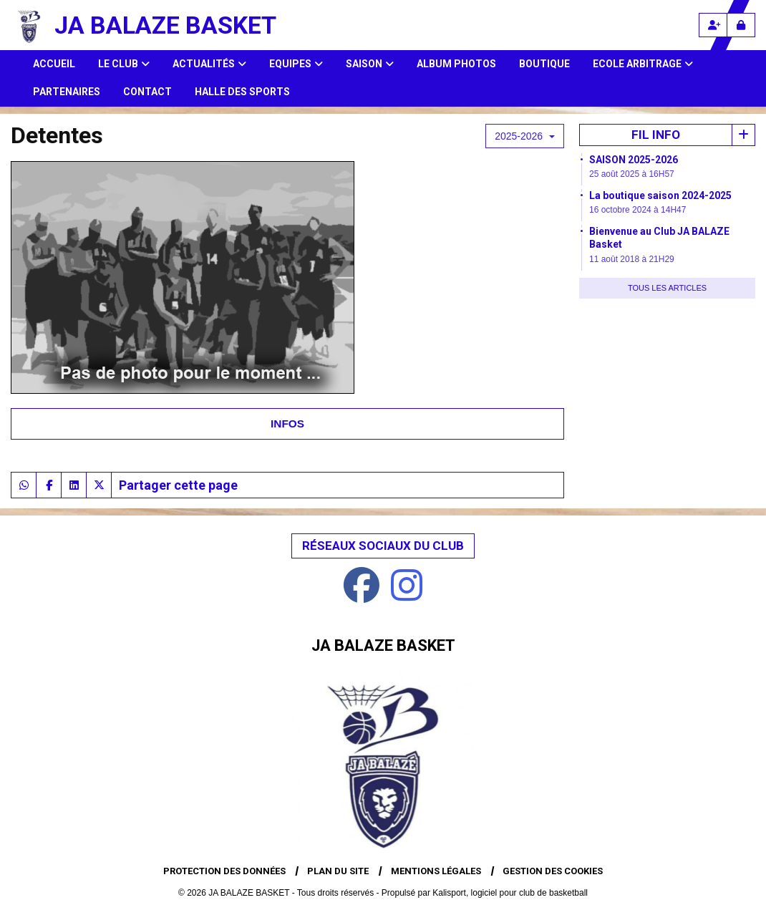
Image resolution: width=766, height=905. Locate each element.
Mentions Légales (436, 871)
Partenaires (66, 91)
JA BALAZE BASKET (165, 25)
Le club (124, 63)
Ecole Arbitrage (643, 63)
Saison (370, 63)
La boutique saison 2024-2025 (660, 195)
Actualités (209, 63)
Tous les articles (667, 288)
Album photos (456, 63)
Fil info (655, 134)
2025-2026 (525, 136)
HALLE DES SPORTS (242, 91)
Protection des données (224, 871)
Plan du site (338, 871)
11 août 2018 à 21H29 (631, 259)
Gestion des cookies (553, 871)
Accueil (54, 63)
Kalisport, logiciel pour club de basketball (510, 893)
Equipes (296, 63)
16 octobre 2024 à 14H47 (637, 210)
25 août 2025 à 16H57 (631, 174)
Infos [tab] (287, 423)
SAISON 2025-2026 (633, 159)
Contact (147, 91)
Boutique (544, 63)
